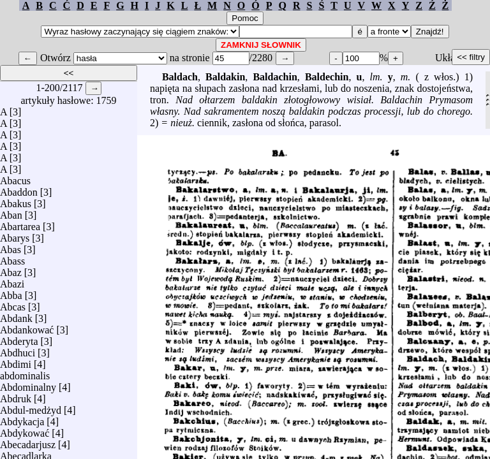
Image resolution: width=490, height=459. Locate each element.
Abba (11, 292)
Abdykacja (22, 418)
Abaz (11, 269)
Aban (11, 212)
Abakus (15, 200)
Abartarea (20, 223)
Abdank (16, 315)
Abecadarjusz (28, 441)
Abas (10, 246)
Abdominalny (28, 384)
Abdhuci (17, 349)
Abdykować (24, 430)
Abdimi (15, 361)
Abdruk (15, 395)
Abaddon (19, 189)
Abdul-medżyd (30, 407)
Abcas (13, 303)
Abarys (14, 234)
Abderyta (19, 338)
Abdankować (27, 326)
